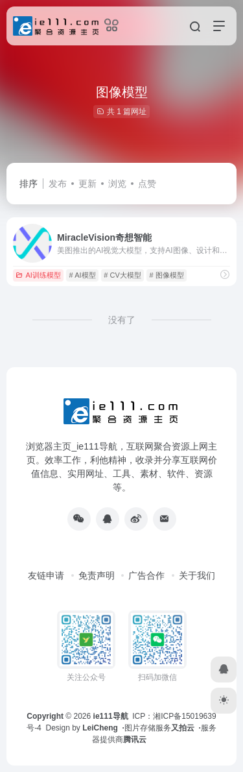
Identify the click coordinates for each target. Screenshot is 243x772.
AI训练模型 (38, 275)
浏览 (117, 183)
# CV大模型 (122, 275)
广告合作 (146, 575)
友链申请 (46, 575)
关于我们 (197, 575)
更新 (87, 183)
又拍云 (182, 727)
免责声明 (96, 575)
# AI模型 (82, 275)
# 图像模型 (167, 275)
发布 (58, 183)
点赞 (147, 183)
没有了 (121, 320)
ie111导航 (110, 716)
